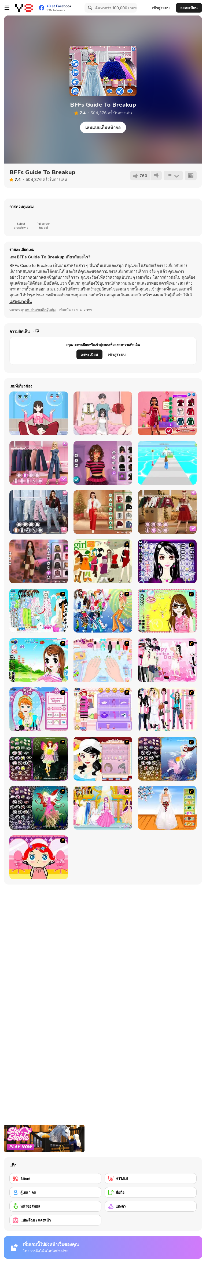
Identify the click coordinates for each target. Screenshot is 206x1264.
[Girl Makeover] (102, 709)
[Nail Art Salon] (102, 660)
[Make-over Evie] (38, 709)
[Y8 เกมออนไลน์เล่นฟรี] (24, 8)
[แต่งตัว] (151, 1206)
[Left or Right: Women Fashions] (38, 413)
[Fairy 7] (167, 759)
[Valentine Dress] (167, 660)
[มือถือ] (151, 1192)
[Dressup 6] (102, 808)
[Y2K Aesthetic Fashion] (38, 561)
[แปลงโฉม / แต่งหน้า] (55, 1220)
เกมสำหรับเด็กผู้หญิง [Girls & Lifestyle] (40, 310)
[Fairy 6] (38, 808)
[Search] (89, 8)
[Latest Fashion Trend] (102, 611)
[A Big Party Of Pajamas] (38, 611)
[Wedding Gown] (167, 808)
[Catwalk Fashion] (167, 463)
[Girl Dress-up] (102, 759)
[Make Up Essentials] (167, 561)
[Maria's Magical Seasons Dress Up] (38, 463)
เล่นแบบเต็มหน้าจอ (103, 127)
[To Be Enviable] (167, 611)
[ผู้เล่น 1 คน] (55, 1192)
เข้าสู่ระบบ (161, 8)
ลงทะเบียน (189, 8)
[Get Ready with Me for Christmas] (102, 512)
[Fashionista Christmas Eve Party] (167, 413)
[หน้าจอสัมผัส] (55, 1206)
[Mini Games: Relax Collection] (102, 413)
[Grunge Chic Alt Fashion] (102, 463)
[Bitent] (55, 1178)
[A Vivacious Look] (38, 660)
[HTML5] (151, 1178)
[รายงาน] (173, 175)
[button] (20, 302)
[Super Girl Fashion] (102, 561)
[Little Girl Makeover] (38, 857)
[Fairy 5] (38, 759)
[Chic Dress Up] (167, 709)
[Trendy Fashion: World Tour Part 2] (38, 512)
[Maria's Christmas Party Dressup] (167, 512)
